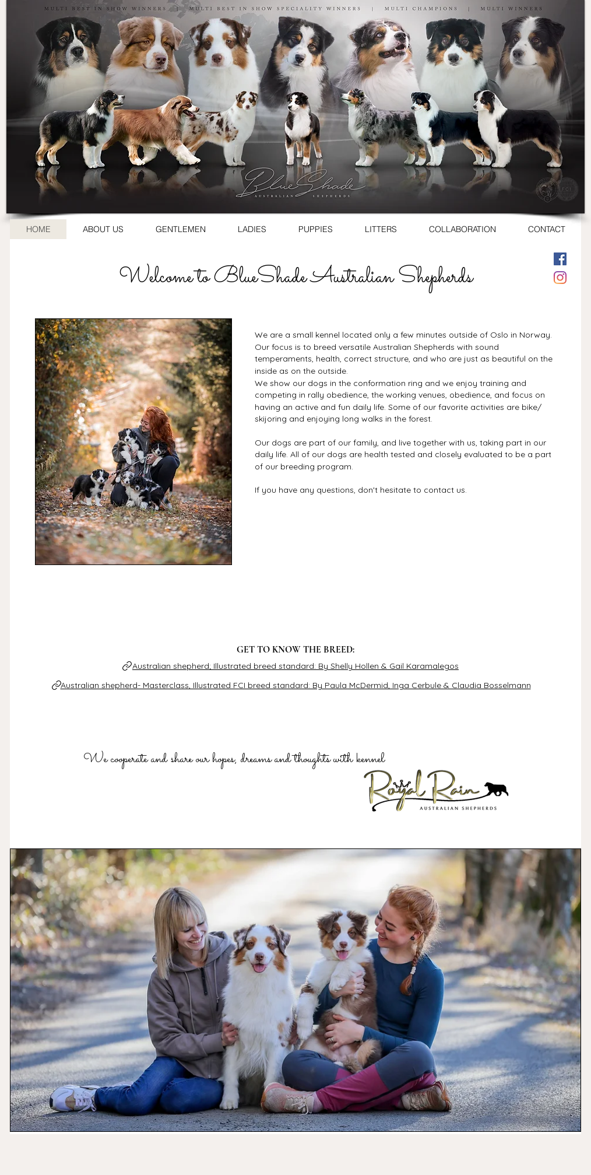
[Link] (126, 666)
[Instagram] (560, 277)
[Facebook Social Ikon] (560, 258)
